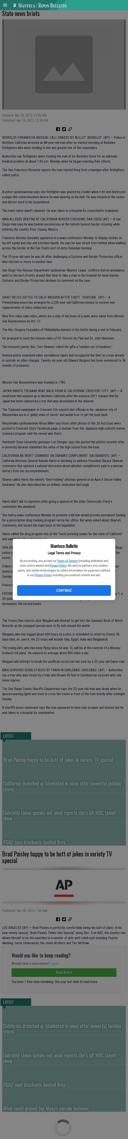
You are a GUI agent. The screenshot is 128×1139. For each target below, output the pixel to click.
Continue (63, 591)
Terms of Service (67, 561)
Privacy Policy (58, 565)
